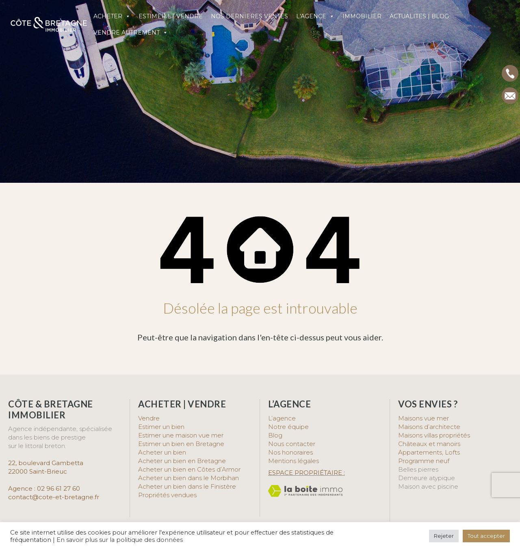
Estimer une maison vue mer (180, 435)
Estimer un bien (161, 427)
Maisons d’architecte (429, 427)
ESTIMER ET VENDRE (171, 16)
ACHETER (111, 16)
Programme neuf (423, 461)
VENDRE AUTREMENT (130, 32)
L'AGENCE (315, 16)
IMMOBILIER (361, 16)
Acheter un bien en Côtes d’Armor (189, 469)
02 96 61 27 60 (58, 488)
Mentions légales (293, 461)
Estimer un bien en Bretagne (181, 444)
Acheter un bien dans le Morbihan (188, 478)
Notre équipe (288, 427)
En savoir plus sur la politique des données (119, 540)
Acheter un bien (162, 452)
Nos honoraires (290, 452)
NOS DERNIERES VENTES (249, 16)
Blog (275, 435)
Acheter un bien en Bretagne (182, 461)
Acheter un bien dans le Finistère (188, 486)
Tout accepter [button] (486, 536)
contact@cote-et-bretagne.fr (53, 497)
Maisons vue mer (423, 418)
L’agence (282, 418)
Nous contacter (291, 444)
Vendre (149, 418)
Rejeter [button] (444, 536)
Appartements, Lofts (429, 452)
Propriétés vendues (167, 495)
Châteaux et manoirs (429, 444)
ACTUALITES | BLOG (419, 16)
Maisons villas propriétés (434, 435)
